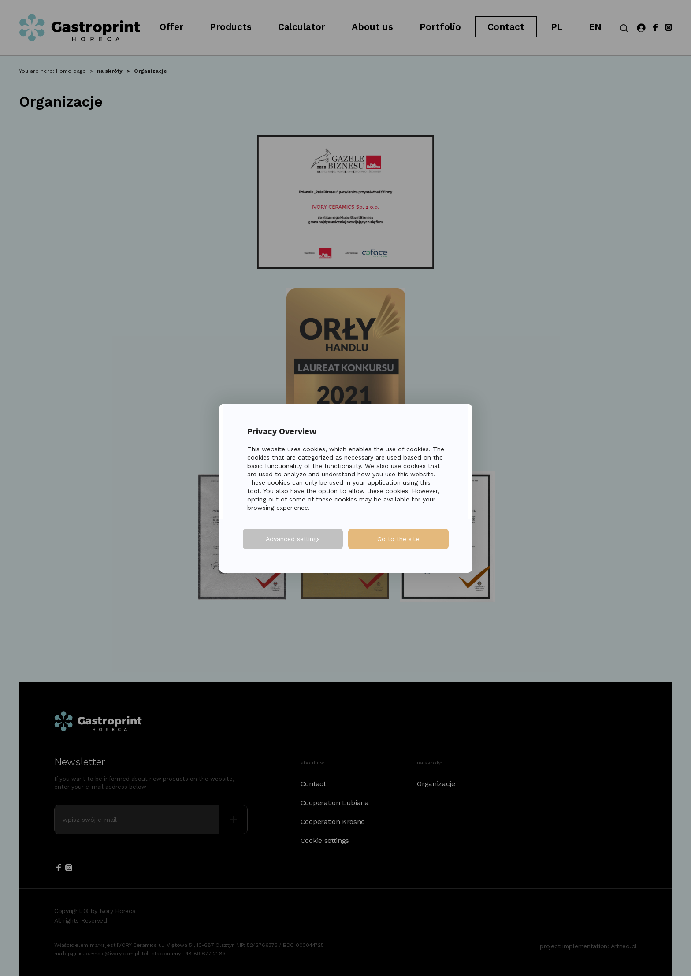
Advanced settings (293, 538)
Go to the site (398, 538)
